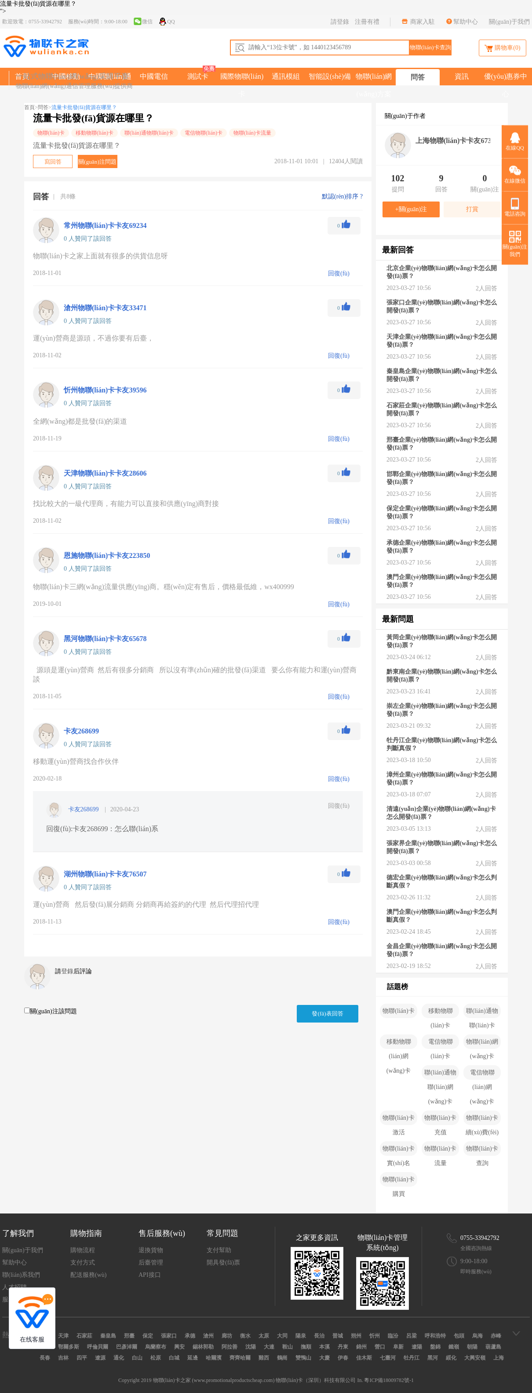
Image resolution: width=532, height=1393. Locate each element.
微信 (143, 21)
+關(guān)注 (411, 209)
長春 (45, 1358)
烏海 (477, 1336)
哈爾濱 (214, 1358)
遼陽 (417, 1347)
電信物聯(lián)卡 (203, 133)
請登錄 (340, 21)
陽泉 (300, 1336)
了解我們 (18, 1233)
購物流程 (82, 1250)
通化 (118, 1358)
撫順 (306, 1347)
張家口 (169, 1336)
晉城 (337, 1336)
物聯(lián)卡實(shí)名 (398, 1150)
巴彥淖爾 (126, 1347)
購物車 (503, 48)
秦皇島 (108, 1336)
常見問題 (222, 1233)
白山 (137, 1358)
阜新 (398, 1347)
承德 (190, 1336)
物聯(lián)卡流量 (252, 133)
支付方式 (82, 1262)
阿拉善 (229, 1347)
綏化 (451, 1358)
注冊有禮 (367, 21)
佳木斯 (364, 1358)
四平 (82, 1358)
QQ (166, 21)
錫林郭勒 (203, 1347)
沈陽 (250, 1347)
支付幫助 (219, 1250)
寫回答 (53, 161)
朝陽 (472, 1347)
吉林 (63, 1358)
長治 (319, 1336)
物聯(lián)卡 (51, 133)
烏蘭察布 (155, 1347)
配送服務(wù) (88, 1275)
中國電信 (154, 76)
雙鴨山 (303, 1358)
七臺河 (388, 1358)
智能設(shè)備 (330, 76)
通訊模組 (286, 76)
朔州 (356, 1336)
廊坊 (227, 1336)
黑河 (432, 1358)
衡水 (245, 1336)
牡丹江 (411, 1358)
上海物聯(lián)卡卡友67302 (456, 140)
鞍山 (287, 1347)
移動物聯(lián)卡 (94, 133)
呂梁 (411, 1336)
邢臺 (129, 1336)
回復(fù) (339, 806)
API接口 (149, 1275)
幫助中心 (465, 21)
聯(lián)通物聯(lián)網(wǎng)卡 (440, 1074)
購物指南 (86, 1233)
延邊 (192, 1358)
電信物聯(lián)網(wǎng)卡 (482, 1074)
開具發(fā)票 (223, 1262)
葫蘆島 (493, 1347)
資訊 (462, 76)
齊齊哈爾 (240, 1358)
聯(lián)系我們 (21, 1275)
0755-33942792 (479, 1238)
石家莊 (84, 1336)
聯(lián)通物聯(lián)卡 (149, 133)
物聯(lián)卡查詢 (482, 1150)
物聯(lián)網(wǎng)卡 (482, 1043)
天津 (63, 1336)
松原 (155, 1358)
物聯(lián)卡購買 (398, 1181)
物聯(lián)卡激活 (398, 1119)
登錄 (67, 971)
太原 (264, 1336)
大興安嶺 (474, 1358)
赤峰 (496, 1336)
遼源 (100, 1358)
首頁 (29, 107)
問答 (418, 77)
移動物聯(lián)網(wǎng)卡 (398, 1043)
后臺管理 (150, 1262)
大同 (282, 1336)
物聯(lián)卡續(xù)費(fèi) (482, 1119)
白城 (174, 1358)
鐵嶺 (453, 1347)
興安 (179, 1347)
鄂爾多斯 (68, 1347)
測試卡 (197, 76)
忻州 (374, 1336)
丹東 (343, 1347)
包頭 (459, 1336)
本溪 (324, 1347)
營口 (380, 1347)
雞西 (264, 1358)
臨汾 (393, 1336)
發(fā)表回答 (327, 1013)
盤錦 (435, 1347)
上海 (498, 1358)
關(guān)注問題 (97, 161)
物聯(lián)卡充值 (440, 1119)
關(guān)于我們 (509, 21)
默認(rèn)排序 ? (342, 196)
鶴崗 (282, 1358)
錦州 (361, 1347)
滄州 (208, 1336)
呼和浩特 (435, 1336)
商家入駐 (422, 21)
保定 (147, 1336)
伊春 (343, 1358)
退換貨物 (150, 1250)
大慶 (324, 1358)
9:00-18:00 (473, 1261)
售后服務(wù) (161, 1233)
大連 (269, 1347)
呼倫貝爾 (97, 1347)
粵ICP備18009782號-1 (389, 1380)
